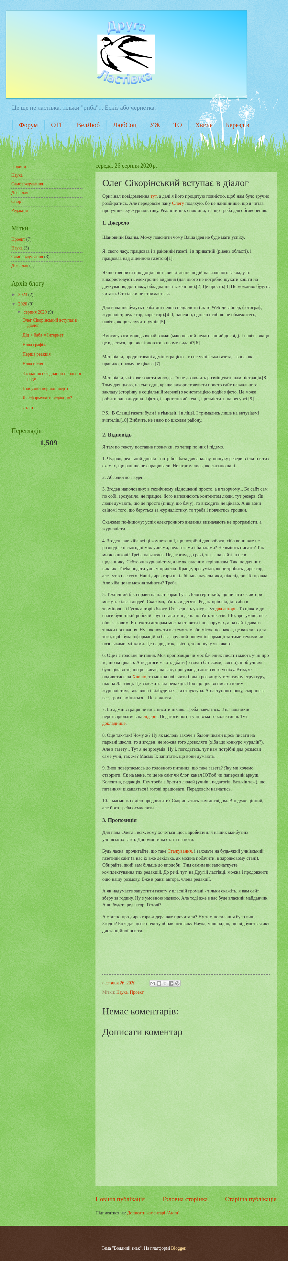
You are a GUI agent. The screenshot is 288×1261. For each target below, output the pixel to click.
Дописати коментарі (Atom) (153, 1213)
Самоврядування (27, 184)
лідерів (150, 716)
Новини (18, 166)
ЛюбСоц (125, 124)
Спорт (17, 201)
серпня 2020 (36, 312)
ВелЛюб (88, 124)
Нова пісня (32, 363)
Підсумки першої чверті (45, 388)
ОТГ (57, 124)
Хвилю (139, 676)
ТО (177, 124)
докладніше (114, 723)
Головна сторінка (184, 1199)
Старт (27, 407)
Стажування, (181, 851)
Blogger (178, 1248)
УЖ (155, 124)
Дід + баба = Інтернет (42, 335)
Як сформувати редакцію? (47, 397)
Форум (28, 124)
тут (153, 196)
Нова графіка (34, 344)
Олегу (178, 203)
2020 (23, 304)
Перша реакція (36, 354)
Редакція (19, 210)
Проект (137, 992)
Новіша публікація (120, 1199)
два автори (226, 608)
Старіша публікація (251, 1199)
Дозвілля (19, 192)
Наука (122, 992)
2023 (23, 294)
